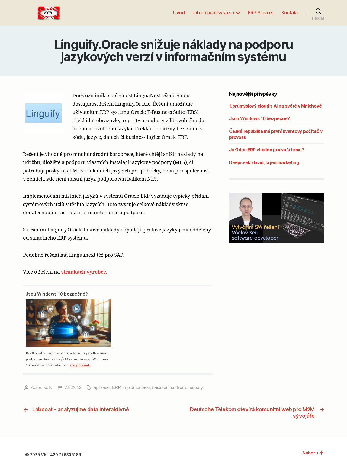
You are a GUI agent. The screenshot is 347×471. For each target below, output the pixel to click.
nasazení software (169, 387)
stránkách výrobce (83, 271)
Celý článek (80, 365)
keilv (48, 387)
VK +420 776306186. (62, 454)
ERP (116, 387)
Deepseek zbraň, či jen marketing (264, 162)
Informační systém (213, 12)
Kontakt (289, 12)
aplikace (102, 387)
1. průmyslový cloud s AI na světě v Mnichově (275, 106)
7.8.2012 (73, 387)
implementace (136, 387)
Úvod (179, 12)
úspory (196, 387)
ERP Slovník (260, 12)
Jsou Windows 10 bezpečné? (57, 294)
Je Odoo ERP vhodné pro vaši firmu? (266, 149)
